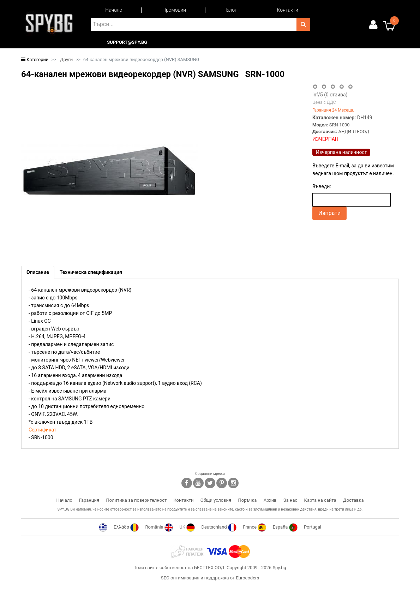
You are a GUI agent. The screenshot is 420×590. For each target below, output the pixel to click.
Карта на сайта (320, 500)
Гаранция (89, 500)
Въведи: (321, 186)
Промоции (174, 10)
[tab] (37, 272)
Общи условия (215, 500)
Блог (231, 10)
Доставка (353, 500)
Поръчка (247, 500)
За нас (290, 500)
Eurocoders (247, 577)
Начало (113, 10)
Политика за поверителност (136, 500)
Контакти (287, 10)
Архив (270, 500)
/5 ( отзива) (330, 94)
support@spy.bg (127, 42)
